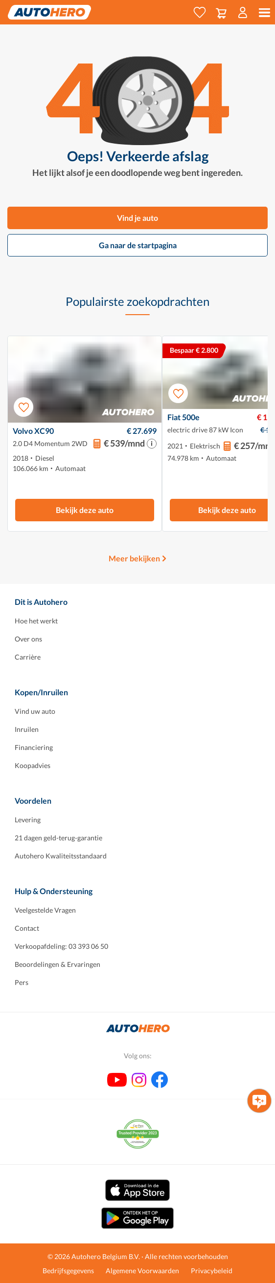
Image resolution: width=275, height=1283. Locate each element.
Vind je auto (137, 217)
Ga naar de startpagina (138, 245)
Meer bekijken (134, 558)
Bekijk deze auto (85, 509)
